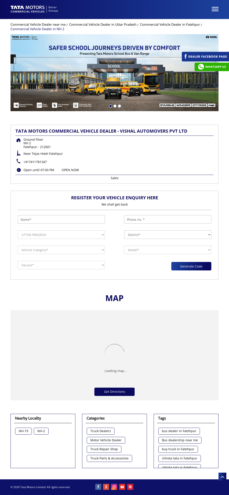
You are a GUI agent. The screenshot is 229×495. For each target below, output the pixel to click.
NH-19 (23, 431)
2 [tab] (114, 105)
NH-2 (41, 431)
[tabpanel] (114, 72)
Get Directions (114, 391)
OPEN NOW (70, 170)
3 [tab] (119, 105)
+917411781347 (35, 162)
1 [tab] (110, 105)
